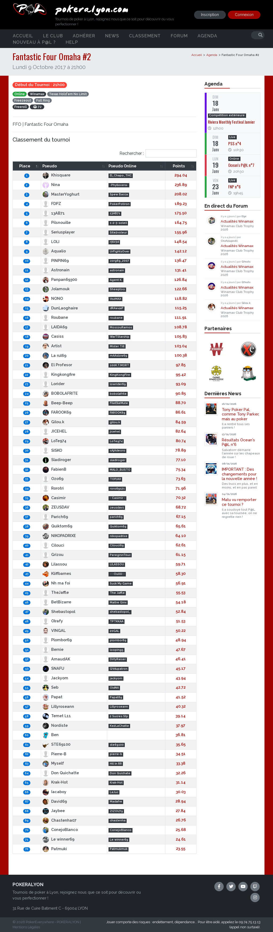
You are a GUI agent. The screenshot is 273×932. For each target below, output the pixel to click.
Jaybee (53, 810)
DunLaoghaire (60, 308)
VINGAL (54, 630)
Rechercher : (157, 153)
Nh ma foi (56, 583)
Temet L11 (56, 715)
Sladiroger (56, 459)
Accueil (23, 35)
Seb (50, 687)
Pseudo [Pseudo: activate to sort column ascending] (49, 166)
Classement (145, 35)
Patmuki (54, 848)
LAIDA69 (54, 327)
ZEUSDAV (55, 507)
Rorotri (53, 488)
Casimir (54, 497)
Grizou (52, 554)
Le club (53, 35)
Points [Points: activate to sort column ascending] (179, 166)
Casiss (53, 336)
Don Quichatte (60, 772)
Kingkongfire (58, 374)
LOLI (50, 241)
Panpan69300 (59, 279)
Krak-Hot (55, 782)
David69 (54, 801)
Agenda (207, 35)
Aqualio (54, 251)
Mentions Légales (26, 927)
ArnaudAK (56, 659)
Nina (51, 184)
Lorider (53, 383)
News (112, 35)
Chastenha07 (59, 820)
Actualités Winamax (237, 221)
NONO (52, 298)
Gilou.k (53, 421)
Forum (179, 35)
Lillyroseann (58, 706)
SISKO (52, 450)
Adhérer (84, 35)
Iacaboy (54, 791)
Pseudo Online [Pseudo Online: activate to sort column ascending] (122, 166)
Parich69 (55, 516)
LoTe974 (54, 440)
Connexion (244, 15)
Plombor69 (57, 640)
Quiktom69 (57, 526)
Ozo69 (52, 478)
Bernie (52, 649)
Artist (52, 346)
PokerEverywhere (40, 922)
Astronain (56, 270)
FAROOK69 (56, 412)
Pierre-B (54, 754)
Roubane (55, 317)
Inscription (210, 15)
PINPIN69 (55, 260)
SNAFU (53, 668)
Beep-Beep (57, 403)
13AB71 (53, 213)
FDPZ (51, 203)
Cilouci (53, 545)
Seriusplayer (58, 232)
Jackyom (55, 678)
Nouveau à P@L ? (34, 42)
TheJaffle (55, 592)
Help (72, 42)
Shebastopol (58, 611)
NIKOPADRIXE (59, 535)
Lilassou (54, 564)
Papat (52, 697)
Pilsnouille (56, 222)
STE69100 (56, 744)
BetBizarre (56, 602)
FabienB (54, 469)
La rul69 (54, 355)
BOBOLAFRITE (60, 393)
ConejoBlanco (60, 829)
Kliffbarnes (56, 573)
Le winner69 (58, 839)
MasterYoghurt (60, 194)
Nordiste (55, 725)
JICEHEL (54, 431)
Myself (53, 763)
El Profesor (57, 364)
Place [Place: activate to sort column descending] (24, 166)
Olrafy (52, 621)
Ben (50, 734)
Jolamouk (56, 289)
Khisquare (56, 175)
